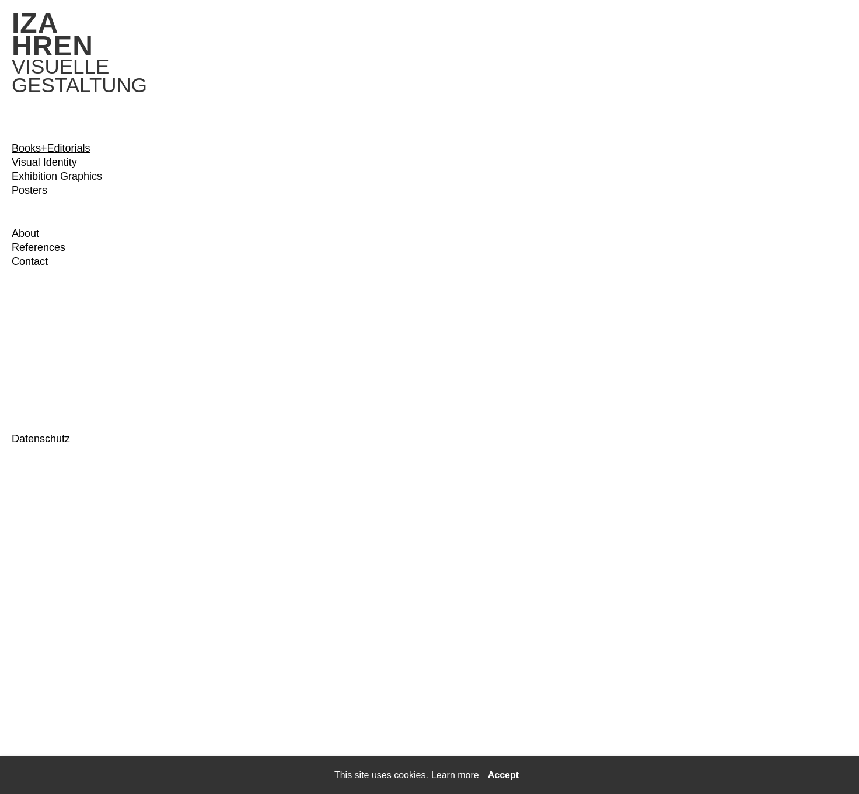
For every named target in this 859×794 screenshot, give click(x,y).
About (25, 233)
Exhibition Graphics (57, 176)
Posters (29, 190)
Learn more (455, 775)
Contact (30, 261)
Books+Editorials (51, 148)
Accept (503, 775)
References (38, 247)
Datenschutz (41, 439)
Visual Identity (44, 162)
